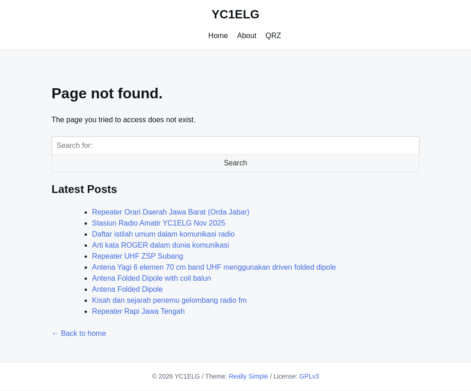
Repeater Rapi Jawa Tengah (138, 311)
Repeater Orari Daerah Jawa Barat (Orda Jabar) (170, 212)
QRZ (273, 36)
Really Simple (248, 376)
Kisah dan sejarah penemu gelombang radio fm (169, 300)
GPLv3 (309, 376)
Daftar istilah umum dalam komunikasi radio (163, 234)
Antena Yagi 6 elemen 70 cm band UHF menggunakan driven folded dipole (214, 267)
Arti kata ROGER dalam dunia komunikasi (160, 245)
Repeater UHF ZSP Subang (137, 256)
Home (218, 36)
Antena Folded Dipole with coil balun (151, 278)
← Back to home (79, 333)
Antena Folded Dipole (127, 289)
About (247, 36)
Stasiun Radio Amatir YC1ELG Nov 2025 (158, 223)
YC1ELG (235, 14)
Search (235, 163)
